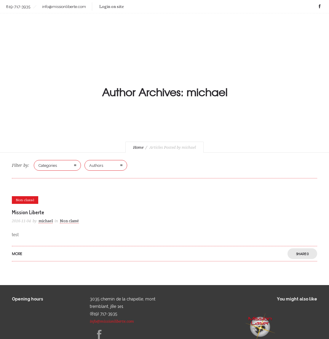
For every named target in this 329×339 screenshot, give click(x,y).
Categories (48, 165)
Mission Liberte (28, 212)
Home (138, 147)
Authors (96, 165)
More (17, 253)
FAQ (308, 24)
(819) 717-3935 (103, 313)
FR (319, 24)
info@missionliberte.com (112, 321)
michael (46, 221)
